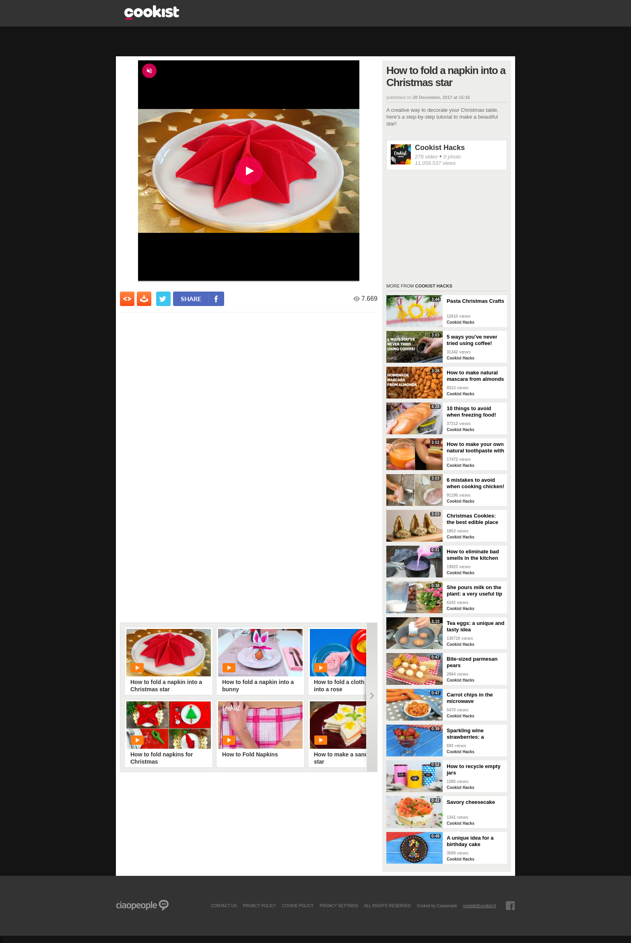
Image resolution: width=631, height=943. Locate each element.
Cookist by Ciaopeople (437, 906)
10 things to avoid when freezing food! (471, 411)
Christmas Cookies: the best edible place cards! (472, 519)
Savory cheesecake (471, 802)
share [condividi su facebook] (191, 298)
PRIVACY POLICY (259, 906)
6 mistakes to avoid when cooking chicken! (475, 483)
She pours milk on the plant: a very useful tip (474, 590)
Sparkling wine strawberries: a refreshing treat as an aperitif (473, 733)
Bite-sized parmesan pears (472, 662)
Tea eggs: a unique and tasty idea (476, 626)
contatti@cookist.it (479, 906)
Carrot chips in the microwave (470, 698)
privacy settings (339, 906)
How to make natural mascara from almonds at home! (475, 376)
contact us (224, 906)
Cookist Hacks (440, 148)
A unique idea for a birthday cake (470, 841)
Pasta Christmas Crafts (475, 301)
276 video (426, 157)
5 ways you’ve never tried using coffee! (472, 340)
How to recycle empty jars (474, 769)
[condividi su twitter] (163, 299)
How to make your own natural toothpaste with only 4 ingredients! (475, 447)
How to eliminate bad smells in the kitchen (473, 555)
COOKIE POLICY (297, 906)
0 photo (452, 157)
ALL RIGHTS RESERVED (387, 906)
